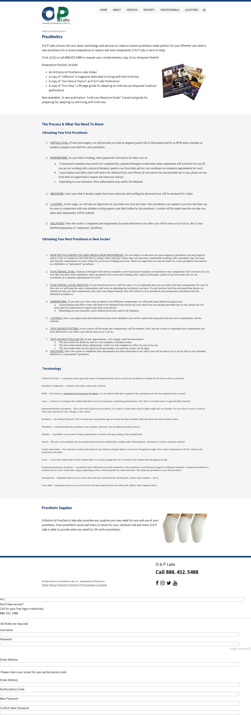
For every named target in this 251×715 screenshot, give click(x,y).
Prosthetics (59, 31)
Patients (149, 10)
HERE (52, 57)
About (117, 10)
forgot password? (240, 648)
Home (103, 10)
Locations (191, 10)
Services (132, 10)
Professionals (170, 10)
